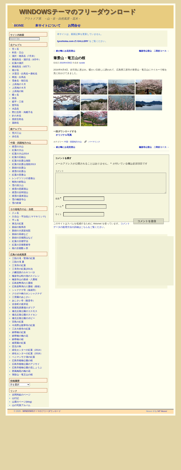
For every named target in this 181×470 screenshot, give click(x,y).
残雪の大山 (18, 197)
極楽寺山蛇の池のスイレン (26, 326)
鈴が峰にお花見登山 (64, 101)
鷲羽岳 (15, 156)
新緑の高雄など (20, 285)
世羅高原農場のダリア (23, 358)
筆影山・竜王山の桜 (22, 425)
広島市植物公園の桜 (22, 411)
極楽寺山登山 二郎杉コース (154, 101)
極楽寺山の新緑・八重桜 (24, 330)
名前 (58, 253)
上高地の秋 (18, 142)
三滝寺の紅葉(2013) (22, 319)
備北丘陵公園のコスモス (24, 362)
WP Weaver (162, 462)
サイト (58, 269)
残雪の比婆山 (19, 222)
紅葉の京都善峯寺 (21, 295)
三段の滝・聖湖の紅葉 (23, 309)
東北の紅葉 (18, 274)
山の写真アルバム (21, 456)
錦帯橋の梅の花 (20, 386)
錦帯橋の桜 (18, 390)
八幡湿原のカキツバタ (23, 323)
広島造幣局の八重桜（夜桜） (27, 337)
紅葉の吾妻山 (19, 225)
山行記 (15, 449)
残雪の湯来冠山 (20, 246)
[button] (13, 48)
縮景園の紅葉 (19, 393)
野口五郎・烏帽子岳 (22, 163)
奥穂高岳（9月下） (22, 117)
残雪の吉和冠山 (20, 243)
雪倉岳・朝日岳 (20, 131)
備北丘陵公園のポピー (23, 369)
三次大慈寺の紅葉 (21, 379)
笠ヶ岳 (15, 100)
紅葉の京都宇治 (20, 292)
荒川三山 (16, 184)
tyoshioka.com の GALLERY (72, 92)
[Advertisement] (119, 315)
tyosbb (82, 113)
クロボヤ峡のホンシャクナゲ (27, 344)
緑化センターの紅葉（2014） (27, 401)
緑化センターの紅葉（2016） (27, 404)
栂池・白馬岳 (19, 128)
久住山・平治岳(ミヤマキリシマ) (29, 267)
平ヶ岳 (15, 271)
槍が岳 (15, 121)
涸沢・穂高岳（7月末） (24, 107)
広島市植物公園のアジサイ (26, 415)
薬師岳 (15, 173)
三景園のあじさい (21, 348)
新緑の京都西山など (22, 288)
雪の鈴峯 (16, 254)
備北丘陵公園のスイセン (24, 365)
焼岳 (14, 149)
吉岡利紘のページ (21, 445)
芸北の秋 (16, 397)
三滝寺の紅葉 (19, 316)
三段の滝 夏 (18, 312)
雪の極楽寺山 (19, 250)
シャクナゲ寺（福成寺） (24, 341)
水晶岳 (15, 159)
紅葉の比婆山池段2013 (24, 215)
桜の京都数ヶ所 (20, 299)
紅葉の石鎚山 (19, 208)
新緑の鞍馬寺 (19, 278)
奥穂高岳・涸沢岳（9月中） (26, 110)
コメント (59, 221)
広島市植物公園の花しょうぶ (27, 418)
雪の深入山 (18, 236)
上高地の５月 (19, 135)
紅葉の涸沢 (18, 114)
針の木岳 (16, 166)
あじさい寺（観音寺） (23, 351)
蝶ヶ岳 (15, 145)
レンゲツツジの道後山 (23, 229)
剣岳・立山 (18, 103)
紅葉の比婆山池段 (21, 211)
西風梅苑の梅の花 (21, 422)
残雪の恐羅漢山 (20, 239)
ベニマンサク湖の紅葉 (23, 408)
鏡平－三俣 (18, 152)
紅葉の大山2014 (20, 204)
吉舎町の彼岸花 (20, 355)
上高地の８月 (19, 138)
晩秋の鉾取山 (19, 232)
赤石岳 (15, 187)
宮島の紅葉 (18, 372)
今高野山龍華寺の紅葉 (23, 376)
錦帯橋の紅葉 (19, 383)
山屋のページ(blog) (22, 452)
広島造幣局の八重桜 (22, 334)
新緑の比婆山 (19, 218)
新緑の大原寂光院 (21, 281)
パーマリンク (94, 192)
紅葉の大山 (18, 201)
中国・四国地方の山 (73, 192)
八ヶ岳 (15, 264)
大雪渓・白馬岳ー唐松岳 (24, 124)
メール (59, 261)
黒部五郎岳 (18, 170)
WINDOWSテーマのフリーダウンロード (77, 11)
